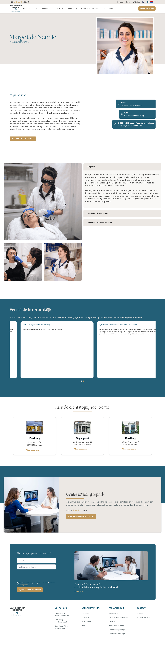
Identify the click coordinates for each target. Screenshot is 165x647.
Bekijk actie (79, 591)
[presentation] (34, 575)
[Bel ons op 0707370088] (143, 2)
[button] (150, 2)
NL (148, 2)
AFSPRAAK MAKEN (147, 8)
